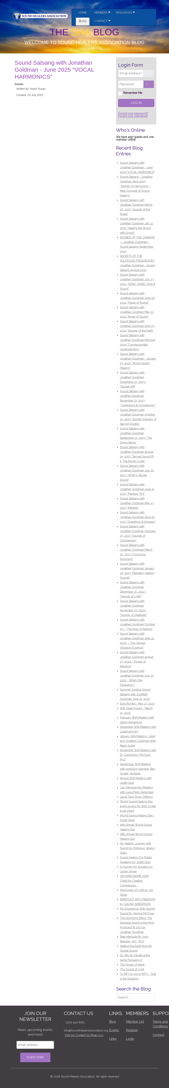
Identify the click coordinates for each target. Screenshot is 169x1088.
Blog (112, 1022)
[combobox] (135, 997)
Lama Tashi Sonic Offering (136, 796)
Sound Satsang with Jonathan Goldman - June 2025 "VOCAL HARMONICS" (137, 167)
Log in (136, 103)
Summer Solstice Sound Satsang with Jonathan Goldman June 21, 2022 (135, 694)
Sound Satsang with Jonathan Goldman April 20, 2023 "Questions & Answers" (138, 517)
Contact (158, 1035)
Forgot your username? (133, 116)
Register (132, 1030)
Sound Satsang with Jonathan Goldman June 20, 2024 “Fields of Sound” (137, 298)
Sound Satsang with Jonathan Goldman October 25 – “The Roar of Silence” (137, 624)
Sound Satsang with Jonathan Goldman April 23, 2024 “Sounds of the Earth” (137, 326)
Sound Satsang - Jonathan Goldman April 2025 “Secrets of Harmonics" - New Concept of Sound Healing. (136, 186)
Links (112, 1039)
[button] (124, 13)
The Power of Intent (132, 964)
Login (130, 1039)
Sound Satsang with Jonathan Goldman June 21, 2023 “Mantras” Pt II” (137, 489)
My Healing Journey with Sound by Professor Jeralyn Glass (137, 848)
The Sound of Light (132, 969)
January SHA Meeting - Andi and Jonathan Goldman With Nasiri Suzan (138, 741)
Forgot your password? (133, 113)
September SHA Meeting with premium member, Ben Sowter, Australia (137, 769)
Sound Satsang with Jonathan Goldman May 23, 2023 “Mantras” (137, 503)
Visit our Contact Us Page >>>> (84, 1035)
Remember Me (132, 92)
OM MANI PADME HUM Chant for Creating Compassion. (134, 881)
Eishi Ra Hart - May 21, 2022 (137, 703)
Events (114, 1030)
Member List (135, 1022)
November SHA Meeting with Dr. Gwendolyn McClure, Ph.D (138, 755)
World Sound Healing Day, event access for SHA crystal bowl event (138, 806)
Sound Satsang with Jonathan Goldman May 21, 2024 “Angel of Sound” (137, 312)
